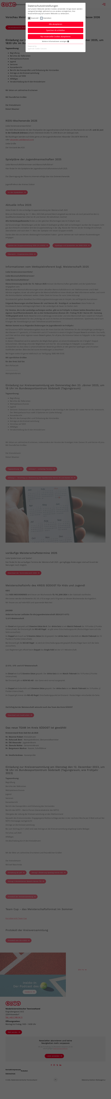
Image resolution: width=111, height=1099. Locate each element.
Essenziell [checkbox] (35, 18)
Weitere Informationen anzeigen (55, 41)
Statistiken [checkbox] (47, 18)
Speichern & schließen (55, 30)
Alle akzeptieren (55, 24)
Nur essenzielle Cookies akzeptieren (55, 36)
